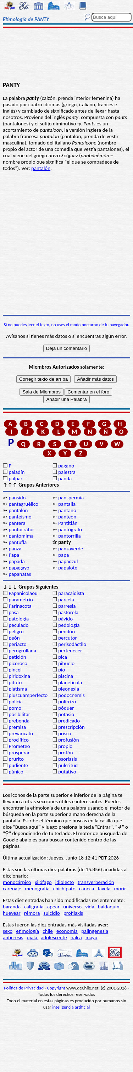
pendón (66, 631)
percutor (67, 638)
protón (65, 752)
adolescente (54, 937)
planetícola (70, 682)
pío (61, 670)
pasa (13, 612)
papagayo (19, 568)
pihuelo (66, 663)
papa (63, 555)
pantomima (21, 536)
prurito (16, 759)
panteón (67, 517)
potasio (66, 714)
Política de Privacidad (24, 988)
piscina (65, 676)
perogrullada (22, 650)
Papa (14, 555)
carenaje (12, 888)
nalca (76, 937)
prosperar (19, 752)
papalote (67, 568)
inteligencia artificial (71, 1007)
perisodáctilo (72, 644)
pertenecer (70, 650)
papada (16, 561)
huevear (12, 913)
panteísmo (20, 517)
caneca (86, 888)
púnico (16, 771)
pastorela (68, 612)
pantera (17, 523)
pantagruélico (23, 504)
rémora (32, 913)
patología (19, 619)
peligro (16, 631)
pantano (67, 510)
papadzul (68, 561)
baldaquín (109, 906)
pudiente (18, 765)
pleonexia (68, 689)
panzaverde (70, 548)
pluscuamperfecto (28, 695)
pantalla (67, 504)
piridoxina (19, 676)
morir (120, 888)
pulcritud (68, 765)
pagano (66, 466)
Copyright (56, 988)
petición (17, 657)
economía (67, 931)
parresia (67, 606)
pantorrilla (69, 536)
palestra (67, 472)
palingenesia (94, 931)
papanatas (20, 574)
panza (15, 548)
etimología (27, 931)
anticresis (13, 937)
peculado (18, 625)
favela (104, 888)
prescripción (71, 727)
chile (48, 931)
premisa (17, 727)
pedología (68, 625)
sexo (7, 931)
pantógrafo (70, 529)
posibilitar (19, 714)
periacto (17, 644)
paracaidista (71, 593)
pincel (15, 670)
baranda (12, 906)
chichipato (64, 888)
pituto (15, 682)
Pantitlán (67, 523)
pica (62, 657)
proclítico (19, 740)
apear (53, 906)
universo (72, 906)
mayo (91, 937)
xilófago (43, 882)
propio (65, 746)
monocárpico (17, 882)
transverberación (96, 882)
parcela (66, 599)
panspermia (71, 497)
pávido (65, 619)
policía (16, 701)
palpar (15, 478)
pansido (17, 497)
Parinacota (20, 606)
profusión (68, 740)
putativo (67, 771)
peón (14, 638)
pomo (15, 708)
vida (89, 906)
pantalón (40, 168)
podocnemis (71, 695)
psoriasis (67, 759)
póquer (66, 708)
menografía (37, 888)
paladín (16, 472)
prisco (64, 733)
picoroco (18, 663)
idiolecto (64, 882)
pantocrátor (21, 529)
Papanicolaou (23, 593)
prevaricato (21, 733)
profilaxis (73, 913)
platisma (18, 689)
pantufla (18, 542)
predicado (69, 720)
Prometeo (19, 746)
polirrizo (67, 701)
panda (65, 478)
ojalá (33, 937)
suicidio (52, 913)
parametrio (21, 599)
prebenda (19, 720)
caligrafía (34, 906)
